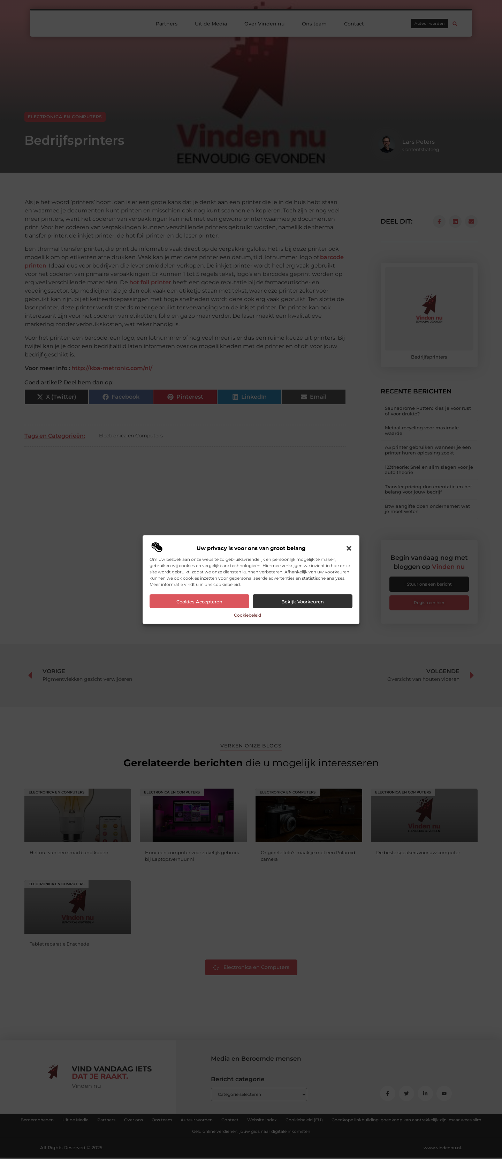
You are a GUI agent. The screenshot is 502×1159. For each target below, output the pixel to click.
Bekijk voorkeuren (302, 601)
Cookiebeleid (247, 615)
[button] (348, 548)
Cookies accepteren (199, 601)
